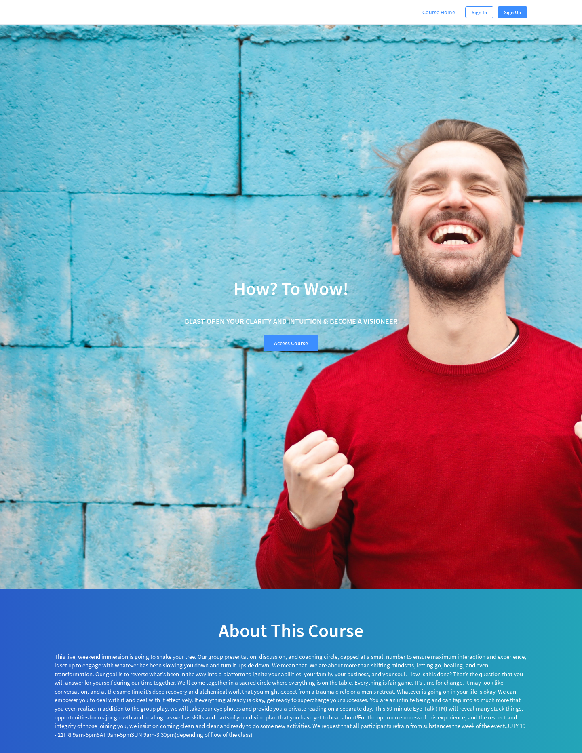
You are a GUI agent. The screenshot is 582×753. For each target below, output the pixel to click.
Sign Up (512, 12)
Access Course (291, 343)
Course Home (438, 12)
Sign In (479, 12)
